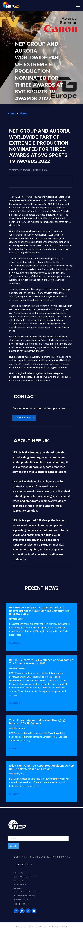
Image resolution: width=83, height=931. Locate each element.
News (23, 113)
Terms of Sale (18, 881)
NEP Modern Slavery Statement (24, 896)
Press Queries (22, 418)
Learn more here (21, 864)
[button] (77, 6)
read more (14, 643)
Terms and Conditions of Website (25, 877)
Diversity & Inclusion (21, 899)
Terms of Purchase (20, 884)
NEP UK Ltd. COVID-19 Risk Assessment (26, 892)
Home (11, 113)
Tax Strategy (18, 888)
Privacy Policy (18, 873)
